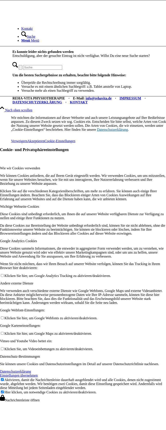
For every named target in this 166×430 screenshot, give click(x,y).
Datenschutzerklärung (112, 129)
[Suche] (28, 36)
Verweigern (19, 141)
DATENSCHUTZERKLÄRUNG (37, 102)
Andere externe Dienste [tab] (16, 283)
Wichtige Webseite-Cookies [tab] (19, 206)
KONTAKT (79, 102)
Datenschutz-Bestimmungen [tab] (20, 356)
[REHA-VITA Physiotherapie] (45, 21)
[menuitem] (87, 29)
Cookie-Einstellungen (60, 141)
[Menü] (30, 40)
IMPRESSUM (130, 98)
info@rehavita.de (99, 98)
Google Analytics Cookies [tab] (18, 241)
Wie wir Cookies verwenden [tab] (20, 168)
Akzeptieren (36, 141)
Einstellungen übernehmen (19, 375)
